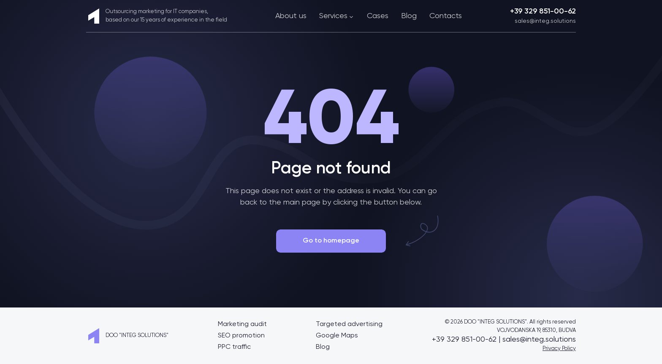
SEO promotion (241, 335)
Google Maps (337, 335)
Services (336, 16)
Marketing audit (242, 324)
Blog (409, 16)
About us (291, 16)
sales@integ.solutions (545, 21)
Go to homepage (331, 240)
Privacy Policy (559, 348)
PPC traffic (234, 347)
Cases (377, 16)
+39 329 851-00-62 (543, 11)
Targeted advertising (349, 324)
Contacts (445, 16)
